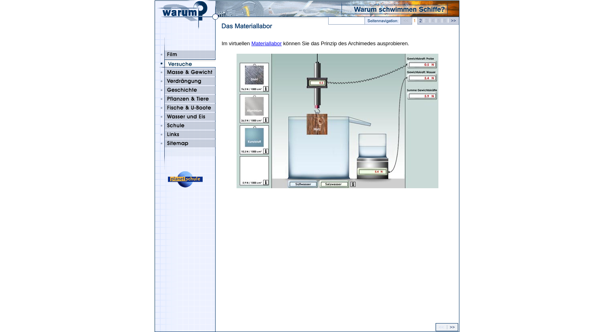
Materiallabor (266, 43)
